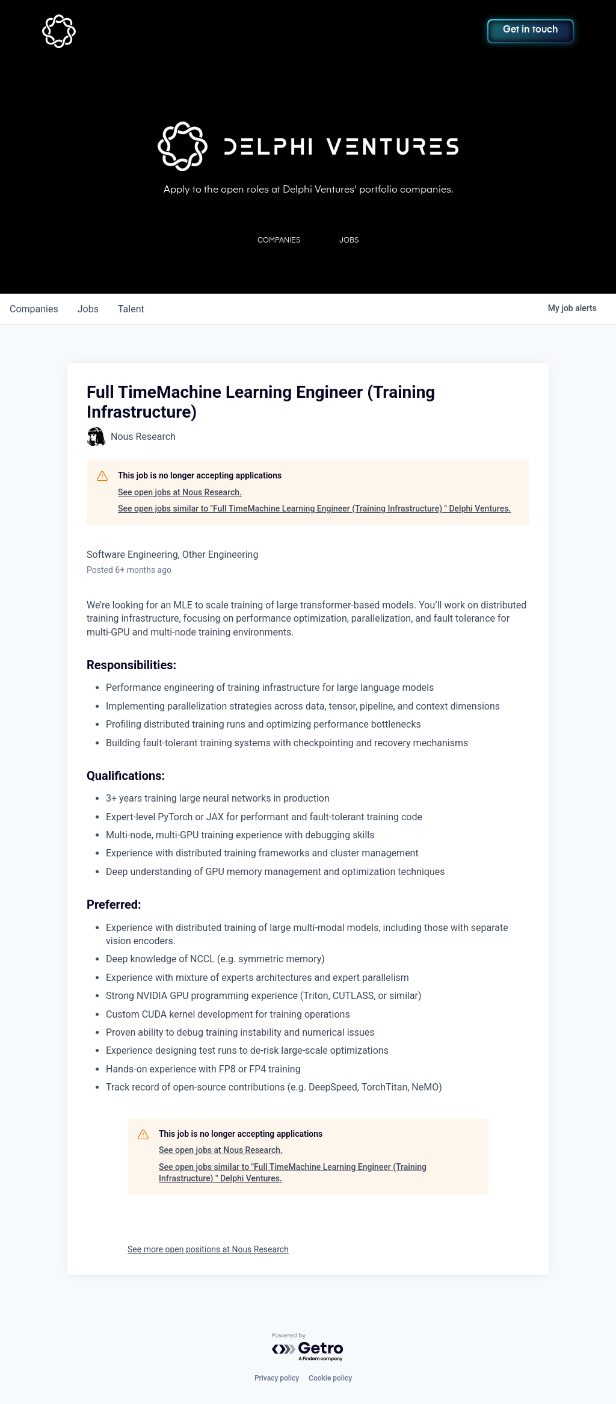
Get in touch (530, 30)
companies (34, 309)
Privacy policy (276, 1378)
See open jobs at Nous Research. (180, 492)
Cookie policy (330, 1378)
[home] (94, 31)
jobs (88, 309)
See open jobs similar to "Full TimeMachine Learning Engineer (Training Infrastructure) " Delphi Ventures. (314, 508)
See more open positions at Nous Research (208, 1249)
